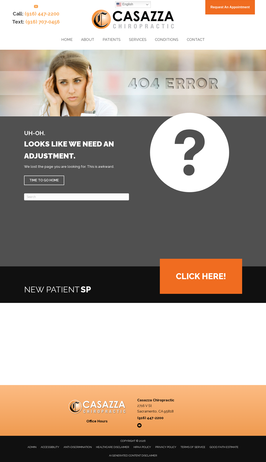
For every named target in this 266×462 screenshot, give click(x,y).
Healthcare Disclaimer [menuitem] (112, 447)
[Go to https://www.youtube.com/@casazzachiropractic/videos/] (36, 7)
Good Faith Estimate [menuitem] (224, 447)
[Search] (76, 196)
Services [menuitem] (137, 39)
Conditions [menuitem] (166, 39)
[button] (44, 180)
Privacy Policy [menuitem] (165, 447)
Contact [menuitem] (196, 39)
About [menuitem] (87, 39)
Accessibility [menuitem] (50, 447)
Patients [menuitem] (112, 39)
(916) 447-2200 (42, 14)
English (124, 4)
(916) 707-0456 (43, 22)
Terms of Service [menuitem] (193, 447)
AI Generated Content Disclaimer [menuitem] (133, 455)
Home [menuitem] (67, 39)
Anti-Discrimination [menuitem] (78, 447)
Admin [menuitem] (32, 447)
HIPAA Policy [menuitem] (142, 447)
